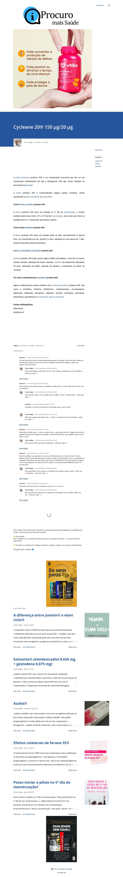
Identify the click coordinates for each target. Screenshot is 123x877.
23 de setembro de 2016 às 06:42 (46, 368)
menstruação (69, 212)
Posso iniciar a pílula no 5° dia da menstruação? (41, 784)
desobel (97, 164)
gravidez (29, 185)
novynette (46, 197)
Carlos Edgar (29, 368)
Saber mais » (72, 647)
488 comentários (28, 691)
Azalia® (20, 703)
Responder (23, 379)
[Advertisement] (49, 162)
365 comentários (28, 731)
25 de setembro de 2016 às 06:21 (46, 468)
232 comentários (28, 814)
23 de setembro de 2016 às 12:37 (43, 404)
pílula (18, 193)
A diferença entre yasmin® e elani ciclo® (43, 617)
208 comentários (28, 770)
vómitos (58, 262)
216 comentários (28, 647)
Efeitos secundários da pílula (26, 251)
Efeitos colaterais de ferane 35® (41, 742)
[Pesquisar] (99, 5)
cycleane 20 (98, 161)
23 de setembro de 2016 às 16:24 (46, 440)
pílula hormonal (22, 177)
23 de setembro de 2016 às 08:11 (38, 383)
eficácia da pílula (60, 285)
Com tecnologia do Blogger (61, 869)
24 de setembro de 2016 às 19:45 (38, 453)
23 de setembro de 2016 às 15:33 (38, 429)
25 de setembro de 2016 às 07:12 (38, 483)
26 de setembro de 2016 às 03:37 (46, 490)
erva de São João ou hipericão (51, 297)
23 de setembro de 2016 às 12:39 (46, 414)
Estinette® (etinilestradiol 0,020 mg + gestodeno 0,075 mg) (44, 661)
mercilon (34, 197)
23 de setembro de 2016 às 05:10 (38, 357)
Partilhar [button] (98, 150)
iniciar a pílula (25, 204)
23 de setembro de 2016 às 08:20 (46, 392)
